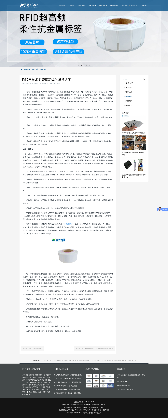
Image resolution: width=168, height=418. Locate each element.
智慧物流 (127, 92)
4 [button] (87, 65)
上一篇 (32, 348)
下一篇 (94, 348)
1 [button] (79, 65)
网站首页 (25, 69)
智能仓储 (43, 69)
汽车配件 (127, 101)
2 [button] (81, 65)
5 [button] (89, 65)
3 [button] (84, 65)
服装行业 (127, 88)
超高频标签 (68, 224)
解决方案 (35, 69)
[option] (84, 33)
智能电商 (127, 106)
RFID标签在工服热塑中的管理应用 (134, 133)
